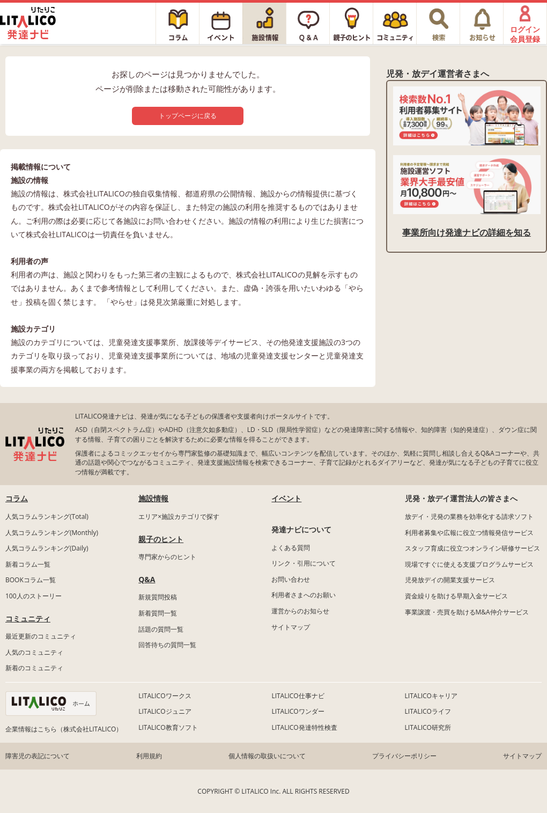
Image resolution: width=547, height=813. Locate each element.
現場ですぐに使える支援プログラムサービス (469, 564)
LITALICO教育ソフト (167, 727)
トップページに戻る (188, 115)
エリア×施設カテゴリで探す (178, 516)
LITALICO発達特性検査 (304, 727)
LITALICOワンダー (297, 711)
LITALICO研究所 (428, 727)
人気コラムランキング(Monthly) (51, 532)
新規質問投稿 (157, 597)
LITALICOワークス (164, 695)
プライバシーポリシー (404, 755)
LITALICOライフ (428, 711)
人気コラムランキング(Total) (46, 516)
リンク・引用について (303, 563)
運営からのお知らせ (300, 611)
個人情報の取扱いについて (267, 755)
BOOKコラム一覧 (30, 579)
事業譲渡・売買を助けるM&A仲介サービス (467, 612)
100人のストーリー (33, 595)
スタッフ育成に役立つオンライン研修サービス (472, 548)
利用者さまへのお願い (303, 594)
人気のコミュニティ (34, 652)
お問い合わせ (290, 579)
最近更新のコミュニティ (40, 636)
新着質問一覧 (157, 613)
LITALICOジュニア (164, 711)
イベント (286, 498)
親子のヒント (160, 539)
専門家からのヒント (167, 556)
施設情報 (153, 498)
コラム (16, 498)
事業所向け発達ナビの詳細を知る (466, 232)
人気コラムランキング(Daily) (46, 548)
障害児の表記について (37, 755)
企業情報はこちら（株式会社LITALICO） (63, 729)
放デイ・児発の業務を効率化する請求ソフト (469, 516)
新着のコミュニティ (34, 667)
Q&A (146, 579)
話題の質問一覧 (160, 629)
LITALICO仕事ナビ (297, 695)
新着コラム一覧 (27, 564)
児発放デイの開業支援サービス (450, 579)
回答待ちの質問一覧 (167, 644)
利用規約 (149, 755)
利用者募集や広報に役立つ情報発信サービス (469, 532)
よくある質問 (290, 547)
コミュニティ (27, 618)
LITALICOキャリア (431, 695)
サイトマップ (290, 627)
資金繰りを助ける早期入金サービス (456, 595)
